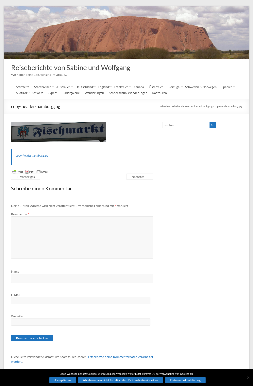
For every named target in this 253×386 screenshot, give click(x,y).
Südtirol (21, 93)
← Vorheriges (25, 176)
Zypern (53, 93)
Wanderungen (94, 93)
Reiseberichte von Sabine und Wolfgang (72, 67)
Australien (63, 87)
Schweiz (37, 93)
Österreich (156, 87)
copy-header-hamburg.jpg (228, 106)
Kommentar (20, 214)
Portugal (174, 87)
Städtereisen (42, 87)
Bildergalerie (71, 93)
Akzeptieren (62, 380)
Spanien (227, 87)
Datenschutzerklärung (185, 380)
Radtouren (159, 93)
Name (15, 271)
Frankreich (121, 87)
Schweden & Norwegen (201, 87)
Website (17, 316)
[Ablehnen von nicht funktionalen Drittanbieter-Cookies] (248, 377)
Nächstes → (140, 176)
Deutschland (84, 87)
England (103, 87)
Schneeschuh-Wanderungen (128, 93)
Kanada (138, 87)
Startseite (22, 87)
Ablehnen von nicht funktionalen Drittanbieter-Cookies (120, 380)
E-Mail (15, 295)
